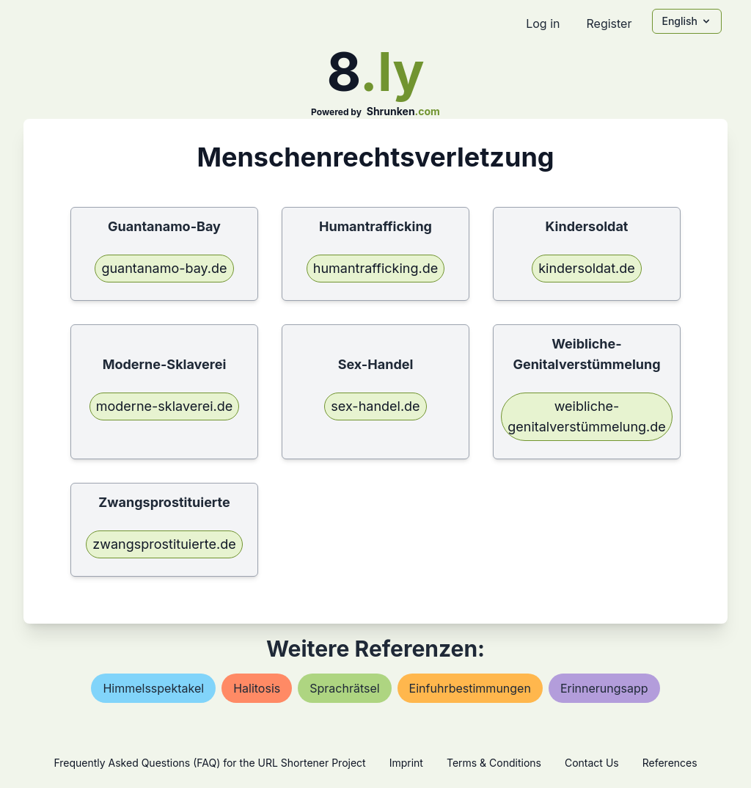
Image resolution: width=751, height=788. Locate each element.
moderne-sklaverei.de (164, 406)
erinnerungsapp (604, 688)
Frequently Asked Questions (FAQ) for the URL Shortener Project (209, 762)
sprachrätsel (344, 688)
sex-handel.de (375, 406)
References (669, 762)
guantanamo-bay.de (164, 268)
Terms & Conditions (494, 762)
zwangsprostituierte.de (163, 544)
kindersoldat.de (586, 268)
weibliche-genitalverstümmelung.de (587, 416)
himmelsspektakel (153, 688)
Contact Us (592, 762)
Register (608, 23)
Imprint (406, 762)
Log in (543, 23)
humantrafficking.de (375, 268)
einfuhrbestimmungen (470, 688)
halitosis (256, 688)
